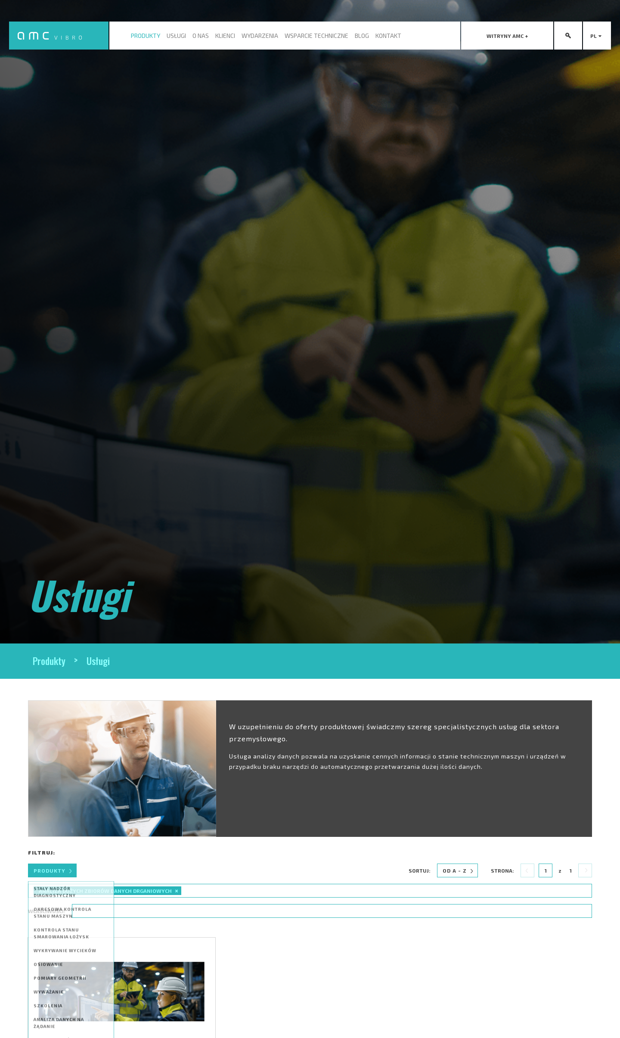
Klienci (225, 35)
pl (597, 36)
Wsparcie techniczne (316, 35)
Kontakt (388, 35)
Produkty (145, 35)
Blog (362, 35)
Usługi (176, 35)
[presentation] (507, 36)
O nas (200, 35)
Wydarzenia (260, 35)
